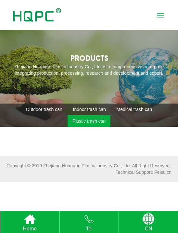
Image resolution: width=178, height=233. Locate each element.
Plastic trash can (89, 121)
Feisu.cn (163, 172)
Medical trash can (134, 109)
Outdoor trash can (44, 109)
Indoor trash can (89, 109)
